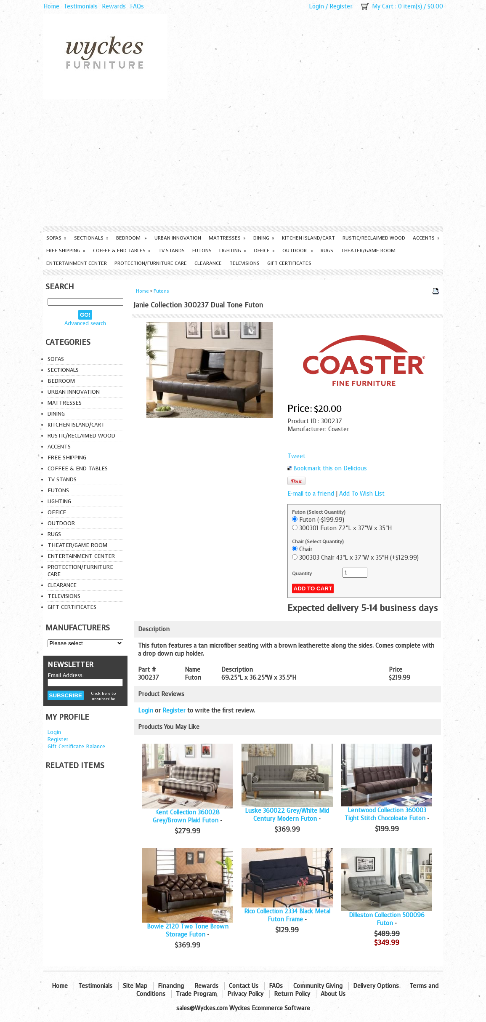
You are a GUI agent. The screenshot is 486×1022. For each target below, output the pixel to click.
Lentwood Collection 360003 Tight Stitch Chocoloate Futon (385, 814)
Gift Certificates (289, 263)
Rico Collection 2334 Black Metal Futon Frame (287, 915)
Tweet (296, 456)
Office (264, 250)
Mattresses (227, 238)
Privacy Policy (245, 994)
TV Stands (171, 250)
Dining (263, 238)
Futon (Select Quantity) (318, 512)
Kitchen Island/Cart (308, 238)
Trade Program (196, 994)
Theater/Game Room (368, 250)
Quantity (302, 573)
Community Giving (318, 986)
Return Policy (292, 994)
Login (316, 7)
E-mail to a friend (310, 494)
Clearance (208, 263)
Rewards (114, 7)
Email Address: (66, 675)
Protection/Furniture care (150, 263)
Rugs (327, 250)
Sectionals (91, 238)
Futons (202, 250)
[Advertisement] (243, 162)
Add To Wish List (362, 494)
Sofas (56, 238)
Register (341, 7)
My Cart (382, 7)
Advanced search (85, 323)
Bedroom (131, 238)
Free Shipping (65, 250)
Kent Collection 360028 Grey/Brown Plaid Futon (186, 817)
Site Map (135, 986)
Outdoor (297, 250)
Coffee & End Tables (122, 250)
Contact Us (243, 986)
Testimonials (81, 7)
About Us (333, 994)
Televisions (244, 263)
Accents (426, 238)
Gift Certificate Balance (76, 746)
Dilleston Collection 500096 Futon (387, 919)
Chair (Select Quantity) (318, 541)
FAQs (137, 7)
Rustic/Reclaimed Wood (374, 238)
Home (51, 7)
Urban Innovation (177, 238)
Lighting (232, 250)
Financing (171, 986)
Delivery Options (376, 986)
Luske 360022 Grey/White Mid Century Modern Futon (287, 815)
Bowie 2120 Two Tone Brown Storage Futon (187, 931)
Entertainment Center (76, 263)
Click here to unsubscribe (103, 696)
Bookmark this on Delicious (330, 468)
